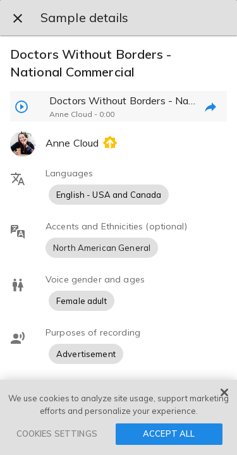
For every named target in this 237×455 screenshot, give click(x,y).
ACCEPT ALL (169, 433)
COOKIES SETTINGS (56, 433)
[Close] (224, 392)
